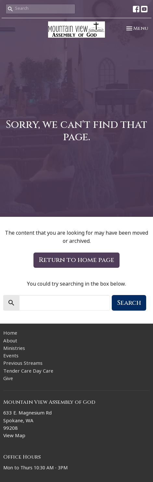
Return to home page (76, 259)
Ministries (14, 349)
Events (11, 356)
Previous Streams (23, 364)
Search (129, 302)
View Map (14, 436)
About (10, 341)
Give (8, 379)
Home (10, 334)
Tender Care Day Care (28, 372)
